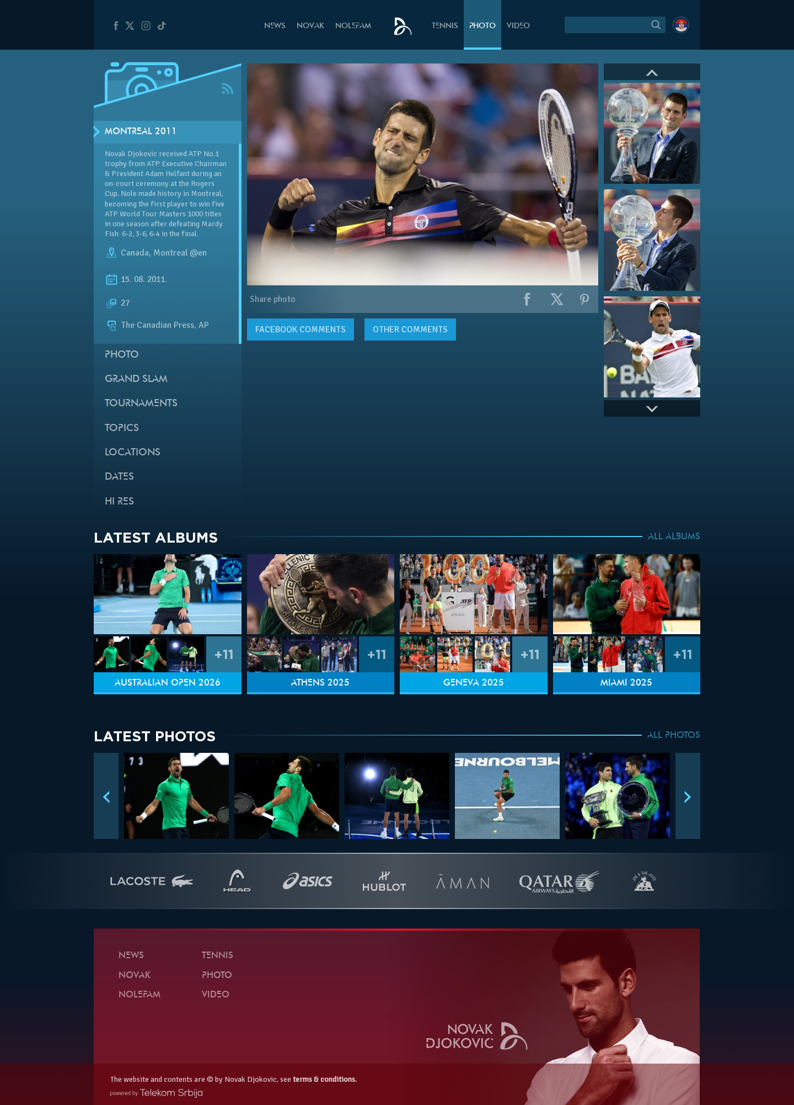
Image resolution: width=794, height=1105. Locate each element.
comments (300, 329)
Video (518, 26)
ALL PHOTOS (673, 735)
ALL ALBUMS (674, 537)
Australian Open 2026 (168, 683)
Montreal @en (180, 252)
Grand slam (136, 379)
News (275, 26)
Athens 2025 (320, 683)
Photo (482, 26)
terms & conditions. (325, 1079)
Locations (132, 453)
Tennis (445, 26)
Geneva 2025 (473, 683)
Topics (122, 428)
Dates (119, 477)
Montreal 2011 (141, 132)
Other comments (410, 329)
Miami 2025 (626, 683)
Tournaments (141, 404)
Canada (135, 252)
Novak (310, 26)
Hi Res (119, 502)
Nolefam (353, 26)
